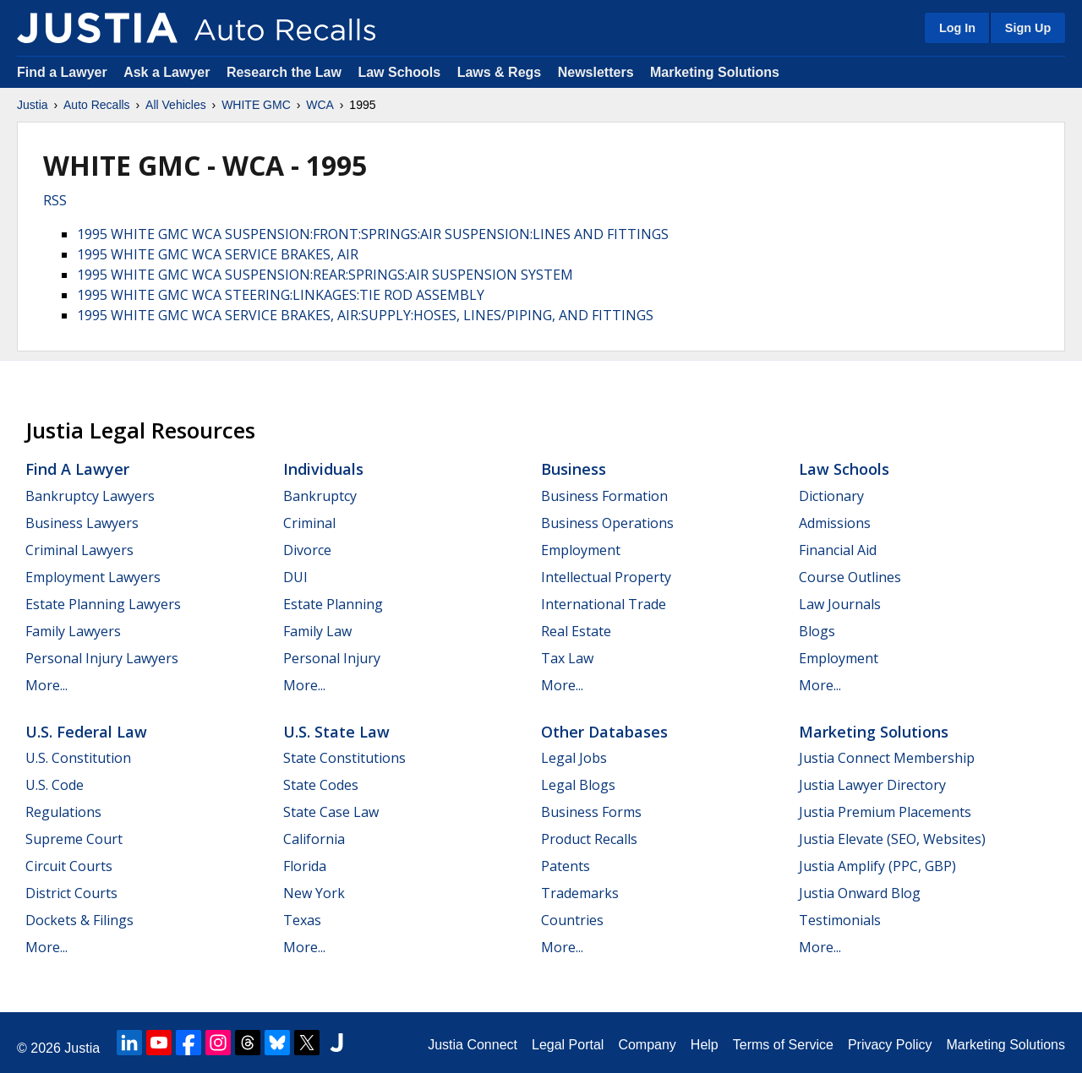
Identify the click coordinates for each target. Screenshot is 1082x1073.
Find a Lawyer (62, 72)
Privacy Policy (890, 1045)
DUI (295, 577)
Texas (302, 920)
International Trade (603, 604)
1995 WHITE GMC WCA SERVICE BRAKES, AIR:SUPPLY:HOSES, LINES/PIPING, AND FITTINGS (365, 315)
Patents (565, 866)
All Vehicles (175, 105)
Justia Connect (472, 1045)
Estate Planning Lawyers (103, 604)
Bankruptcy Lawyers (90, 496)
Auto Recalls (96, 105)
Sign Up (1028, 28)
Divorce (307, 550)
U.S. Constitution (78, 758)
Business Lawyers (82, 523)
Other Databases (604, 732)
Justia (32, 105)
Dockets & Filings (79, 920)
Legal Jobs (574, 758)
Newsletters (596, 72)
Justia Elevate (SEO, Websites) (892, 839)
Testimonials (840, 920)
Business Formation (604, 496)
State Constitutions (344, 758)
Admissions (835, 523)
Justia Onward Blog (860, 893)
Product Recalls (589, 839)
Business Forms (591, 812)
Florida (304, 866)
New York (314, 893)
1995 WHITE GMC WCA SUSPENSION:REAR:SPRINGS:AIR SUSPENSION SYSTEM (325, 274)
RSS (55, 200)
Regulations (63, 812)
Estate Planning (333, 604)
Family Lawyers (73, 631)
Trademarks (580, 893)
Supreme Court (74, 839)
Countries (572, 920)
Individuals (323, 469)
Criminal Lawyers (79, 550)
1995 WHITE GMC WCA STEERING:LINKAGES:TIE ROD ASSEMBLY (280, 295)
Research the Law (284, 72)
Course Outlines (850, 577)
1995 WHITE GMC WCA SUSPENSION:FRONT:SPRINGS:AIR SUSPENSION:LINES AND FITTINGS (373, 234)
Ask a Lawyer (168, 72)
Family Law (317, 631)
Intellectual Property (606, 577)
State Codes (320, 785)
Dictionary (831, 496)
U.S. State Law (336, 732)
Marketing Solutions (714, 72)
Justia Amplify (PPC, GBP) (877, 866)
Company (646, 1045)
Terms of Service (783, 1045)
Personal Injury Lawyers (101, 658)
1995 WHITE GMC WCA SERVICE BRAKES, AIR (217, 254)
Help (705, 1045)
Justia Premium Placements (885, 812)
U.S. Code (54, 785)
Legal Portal (568, 1045)
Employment (580, 550)
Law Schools (399, 72)
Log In (957, 28)
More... (46, 685)
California (314, 839)
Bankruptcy (320, 496)
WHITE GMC (256, 105)
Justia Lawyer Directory (872, 785)
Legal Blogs (578, 785)
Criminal (309, 523)
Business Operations (607, 523)
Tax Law (567, 658)
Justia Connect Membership (887, 758)
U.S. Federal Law (86, 732)
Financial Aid (838, 550)
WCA (320, 105)
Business (573, 469)
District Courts (71, 893)
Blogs (817, 631)
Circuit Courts (68, 866)
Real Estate (576, 631)
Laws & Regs (499, 72)
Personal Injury (331, 658)
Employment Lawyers (93, 577)
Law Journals (840, 604)
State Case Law (331, 812)
